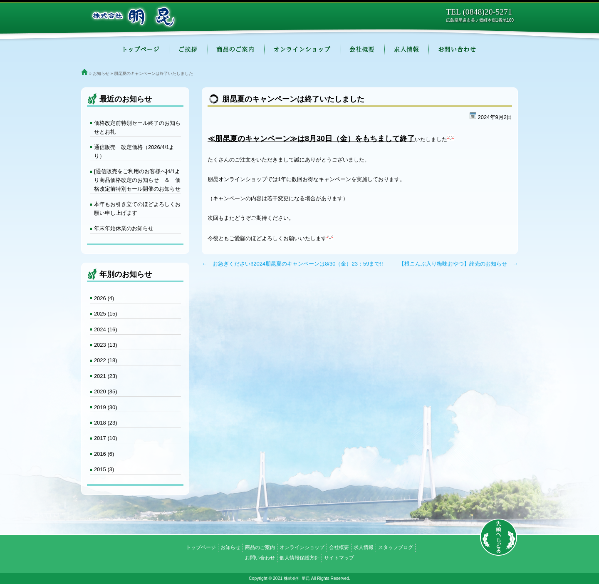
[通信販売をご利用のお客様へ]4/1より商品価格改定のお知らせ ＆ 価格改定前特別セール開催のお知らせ (137, 180)
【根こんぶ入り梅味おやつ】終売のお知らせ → (458, 264)
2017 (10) (105, 438)
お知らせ (101, 73)
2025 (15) (105, 314)
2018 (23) (105, 423)
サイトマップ (339, 558)
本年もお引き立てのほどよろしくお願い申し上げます (137, 208)
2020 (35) (105, 391)
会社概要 (363, 50)
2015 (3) (104, 469)
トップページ (140, 50)
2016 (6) (104, 454)
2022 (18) (105, 360)
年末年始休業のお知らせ (123, 228)
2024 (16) (105, 329)
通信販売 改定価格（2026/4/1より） (134, 151)
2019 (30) (105, 407)
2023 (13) (105, 345)
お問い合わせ (458, 50)
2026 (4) (104, 298)
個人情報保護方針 (299, 558)
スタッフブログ (395, 547)
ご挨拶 (188, 50)
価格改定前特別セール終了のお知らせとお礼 (137, 127)
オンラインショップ (303, 50)
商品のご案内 (236, 50)
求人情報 (407, 50)
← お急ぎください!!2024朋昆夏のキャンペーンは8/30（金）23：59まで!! (292, 264)
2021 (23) (105, 376)
